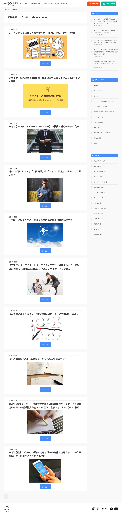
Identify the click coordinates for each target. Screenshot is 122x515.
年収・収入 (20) (98, 219)
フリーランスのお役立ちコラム (103, 101)
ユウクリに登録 (109, 3)
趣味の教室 (97, 138)
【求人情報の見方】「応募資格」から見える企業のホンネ (38, 358)
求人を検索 (93, 3)
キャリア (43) (98, 177)
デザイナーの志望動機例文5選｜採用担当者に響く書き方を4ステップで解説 (105, 41)
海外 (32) (96, 229)
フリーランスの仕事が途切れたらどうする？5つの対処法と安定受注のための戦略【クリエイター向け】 (106, 21)
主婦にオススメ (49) (100, 208)
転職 (95, 143)
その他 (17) (97, 166)
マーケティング (98, 117)
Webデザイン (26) (99, 161)
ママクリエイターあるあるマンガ (104, 112)
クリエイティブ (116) (100, 182)
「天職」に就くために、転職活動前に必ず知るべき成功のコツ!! (41, 220)
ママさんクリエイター (100, 106)
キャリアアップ (98, 91)
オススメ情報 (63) (99, 171)
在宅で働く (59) (98, 213)
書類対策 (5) (97, 224)
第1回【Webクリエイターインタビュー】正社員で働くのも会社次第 (44, 126)
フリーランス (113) (100, 192)
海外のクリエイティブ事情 (102, 133)
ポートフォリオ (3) (99, 198)
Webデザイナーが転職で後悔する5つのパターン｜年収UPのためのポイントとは (106, 63)
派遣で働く (97, 127)
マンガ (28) (97, 203)
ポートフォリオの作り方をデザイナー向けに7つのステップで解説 (42, 32)
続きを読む (45, 64)
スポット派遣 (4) (99, 187)
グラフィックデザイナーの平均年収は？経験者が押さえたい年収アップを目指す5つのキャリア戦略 (106, 52)
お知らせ (96, 85)
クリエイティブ (98, 96)
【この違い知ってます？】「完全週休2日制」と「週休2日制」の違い (44, 313)
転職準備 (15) (98, 234)
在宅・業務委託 (98, 122)
